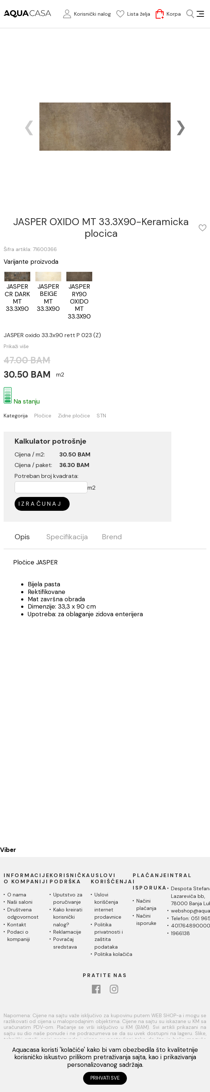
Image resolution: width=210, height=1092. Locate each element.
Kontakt (16, 924)
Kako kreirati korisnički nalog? (67, 917)
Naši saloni (19, 902)
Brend (112, 537)
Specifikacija (67, 537)
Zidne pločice (74, 416)
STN (101, 416)
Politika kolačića (113, 954)
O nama (16, 894)
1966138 (180, 933)
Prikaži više (16, 346)
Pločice (42, 416)
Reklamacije (67, 932)
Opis (22, 537)
